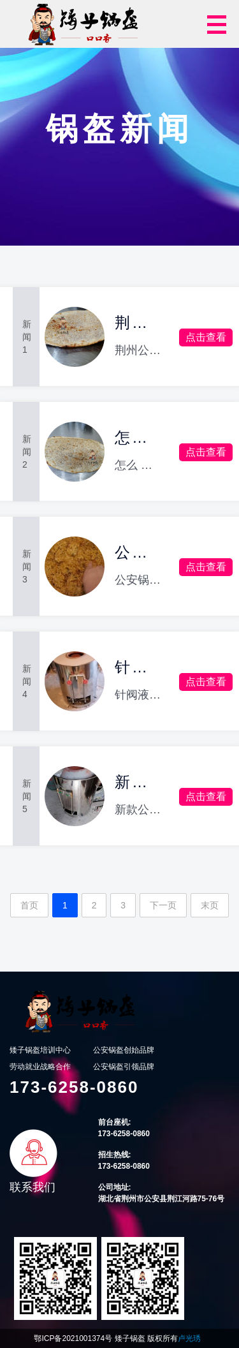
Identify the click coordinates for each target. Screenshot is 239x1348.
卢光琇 (189, 1338)
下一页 (163, 905)
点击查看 (205, 337)
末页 (210, 905)
